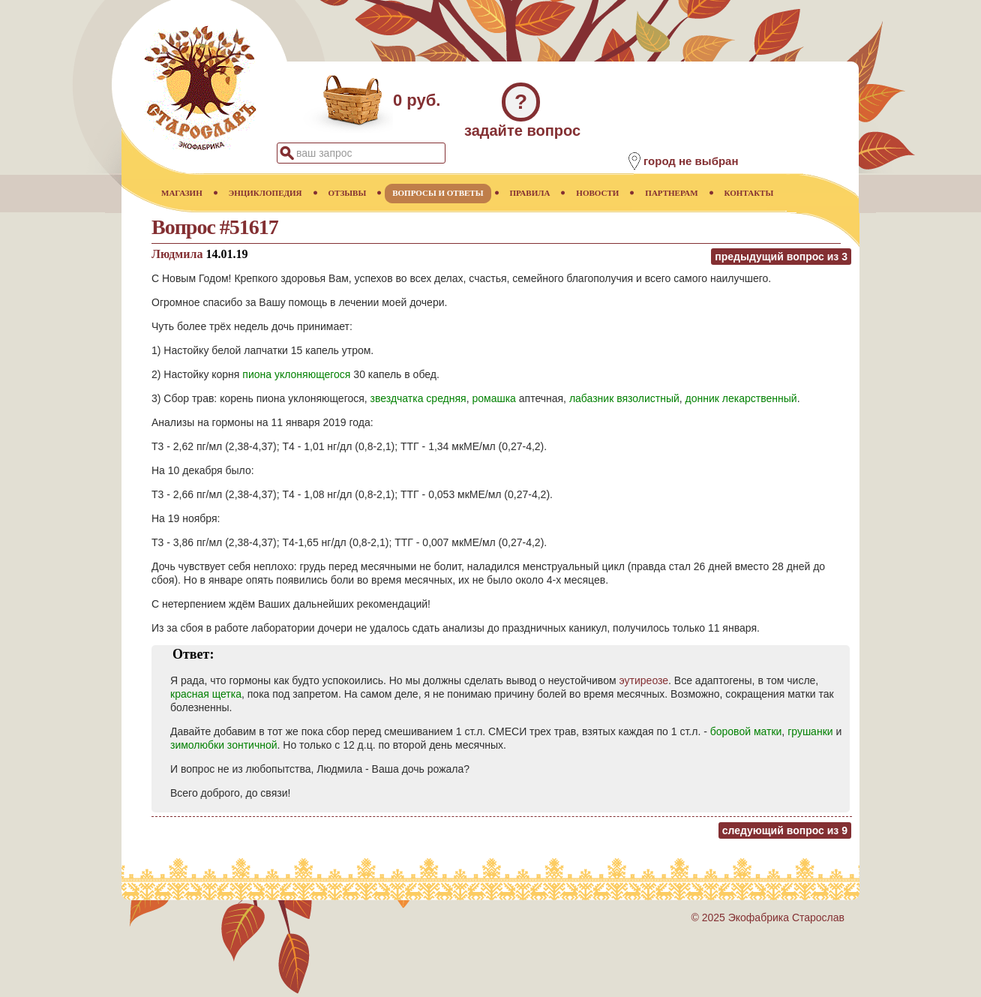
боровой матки (746, 731)
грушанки (810, 731)
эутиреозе (643, 680)
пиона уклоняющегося (296, 374)
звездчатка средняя (418, 398)
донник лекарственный (741, 398)
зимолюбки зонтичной (224, 745)
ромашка (493, 398)
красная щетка (206, 694)
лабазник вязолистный (624, 398)
